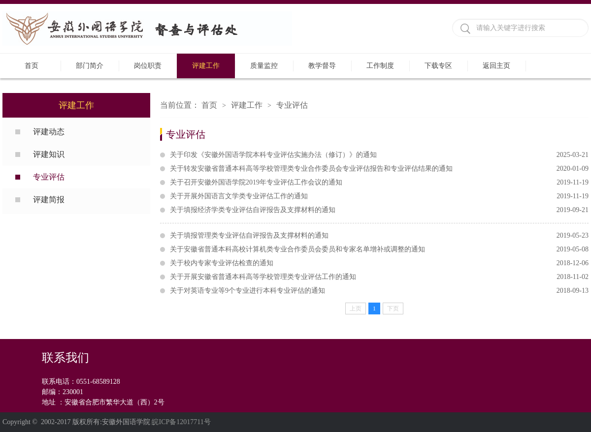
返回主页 (496, 65)
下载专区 (438, 65)
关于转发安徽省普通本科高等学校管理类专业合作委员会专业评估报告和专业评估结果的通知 (379, 169)
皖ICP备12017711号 (181, 422)
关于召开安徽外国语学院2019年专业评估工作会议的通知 (379, 182)
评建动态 (49, 131)
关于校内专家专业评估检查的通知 (379, 263)
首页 (31, 65)
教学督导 (322, 65)
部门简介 (89, 65)
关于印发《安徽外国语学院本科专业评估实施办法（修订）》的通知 (379, 155)
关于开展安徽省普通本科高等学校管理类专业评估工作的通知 (379, 277)
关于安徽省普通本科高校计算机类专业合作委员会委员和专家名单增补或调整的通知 (379, 249)
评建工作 (206, 65)
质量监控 (264, 65)
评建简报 (49, 199)
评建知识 (49, 154)
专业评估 (49, 177)
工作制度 (380, 65)
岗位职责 (148, 65)
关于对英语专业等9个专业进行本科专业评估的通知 (379, 291)
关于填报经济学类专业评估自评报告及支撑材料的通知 (379, 210)
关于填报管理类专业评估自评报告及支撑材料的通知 (379, 236)
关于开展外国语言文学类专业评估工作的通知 (379, 196)
